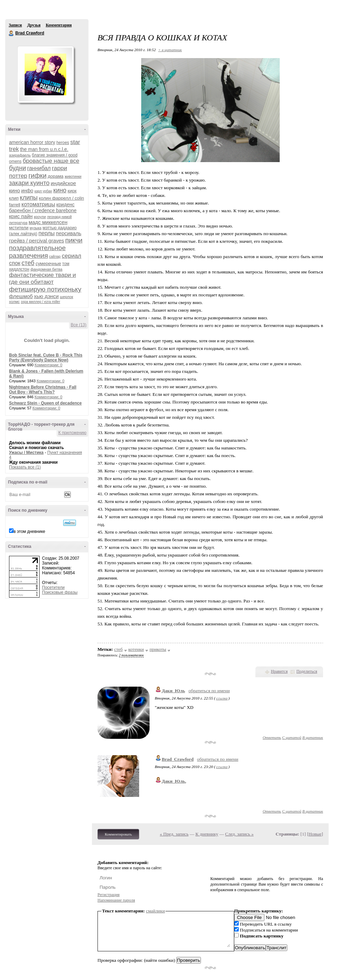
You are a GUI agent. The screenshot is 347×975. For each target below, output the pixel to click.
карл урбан (43, 191)
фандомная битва (46, 269)
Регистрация (109, 894)
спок (14, 263)
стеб (28, 262)
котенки (136, 649)
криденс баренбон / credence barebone (43, 207)
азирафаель (20, 155)
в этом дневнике (29, 531)
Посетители (53, 587)
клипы (28, 197)
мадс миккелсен (47, 222)
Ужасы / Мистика (26, 452)
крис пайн (21, 216)
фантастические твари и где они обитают (42, 278)
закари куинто (29, 182)
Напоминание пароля (116, 900)
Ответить (272, 737)
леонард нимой (59, 217)
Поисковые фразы (59, 592)
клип (14, 198)
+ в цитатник (170, 50)
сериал (71, 256)
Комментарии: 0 (48, 365)
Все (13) (78, 324)
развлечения (28, 255)
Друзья (33, 25)
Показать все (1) (25, 467)
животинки (73, 176)
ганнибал (39, 168)
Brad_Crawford (178, 759)
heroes (62, 142)
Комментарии (59, 25)
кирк (72, 190)
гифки (37, 175)
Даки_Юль (173, 690)
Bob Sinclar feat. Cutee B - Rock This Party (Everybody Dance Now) (45, 357)
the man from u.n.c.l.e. (44, 149)
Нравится (279, 671)
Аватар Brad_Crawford (45, 74)
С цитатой (291, 737)
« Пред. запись (174, 834)
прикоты (158, 649)
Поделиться (306, 671)
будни (17, 168)
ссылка (222, 698)
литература (18, 223)
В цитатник (312, 737)
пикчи (74, 240)
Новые (314, 834)
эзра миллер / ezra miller (40, 302)
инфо (27, 190)
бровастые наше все (51, 161)
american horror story (32, 142)
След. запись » (239, 834)
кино (60, 190)
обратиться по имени (209, 690)
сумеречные (48, 263)
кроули (40, 217)
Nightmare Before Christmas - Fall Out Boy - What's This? (42, 389)
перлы (47, 233)
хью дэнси (46, 296)
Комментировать (118, 834)
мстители (18, 227)
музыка (35, 228)
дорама (55, 176)
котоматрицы (38, 204)
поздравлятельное (37, 247)
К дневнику (206, 834)
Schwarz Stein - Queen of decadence (45, 403)
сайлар (55, 256)
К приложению (72, 432)
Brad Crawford (11, 33)
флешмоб (21, 296)
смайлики (155, 910)
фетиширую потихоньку (45, 289)
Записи (15, 25)
